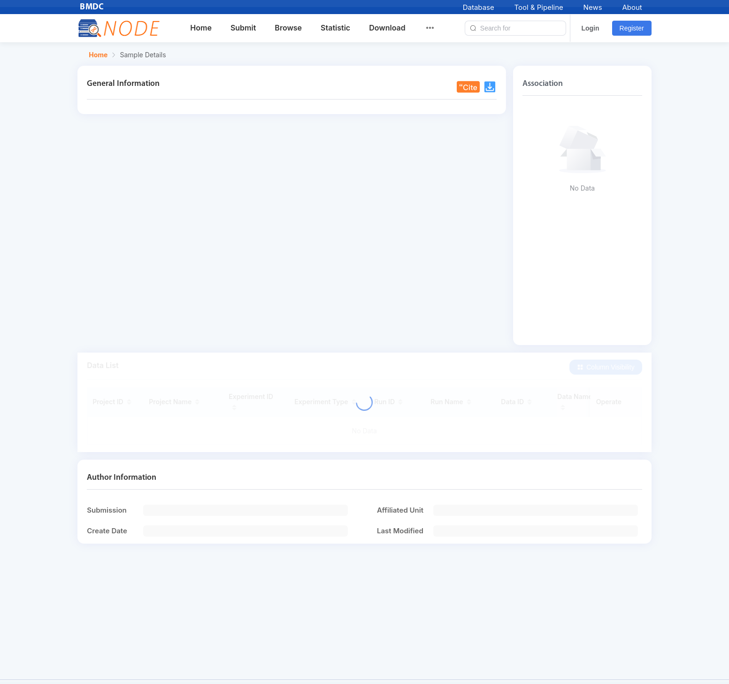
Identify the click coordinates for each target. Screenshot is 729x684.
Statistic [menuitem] (335, 27)
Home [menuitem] (201, 27)
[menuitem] (435, 28)
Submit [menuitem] (243, 27)
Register (632, 28)
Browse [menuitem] (288, 27)
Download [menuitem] (387, 27)
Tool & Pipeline (538, 7)
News (592, 7)
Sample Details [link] (143, 55)
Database (478, 7)
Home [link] (98, 55)
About (632, 7)
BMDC (92, 7)
